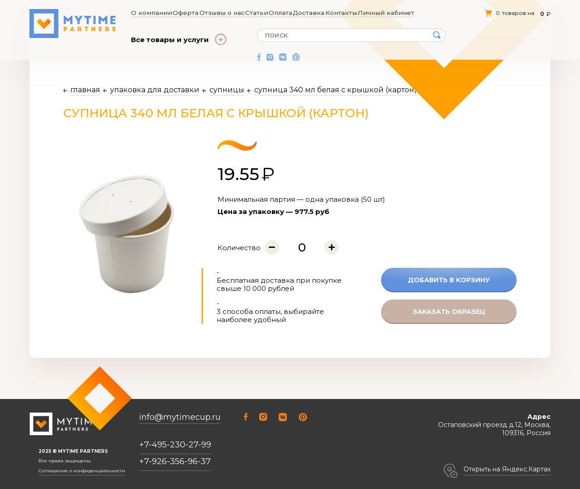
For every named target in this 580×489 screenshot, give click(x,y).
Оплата (282, 12)
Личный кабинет (389, 12)
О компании (149, 12)
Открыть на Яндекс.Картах (507, 469)
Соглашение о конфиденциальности (82, 471)
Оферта (184, 12)
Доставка (312, 12)
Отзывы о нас (221, 12)
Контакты (345, 12)
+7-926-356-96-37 (175, 461)
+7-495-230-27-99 (175, 445)
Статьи (256, 12)
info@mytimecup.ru (180, 417)
